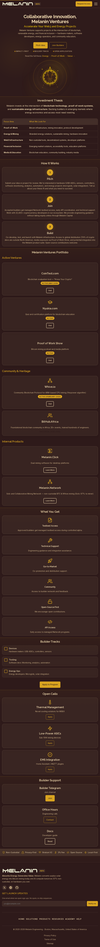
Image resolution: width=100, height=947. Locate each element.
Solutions (32, 919)
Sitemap (50, 943)
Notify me (92, 904)
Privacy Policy (50, 935)
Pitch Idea (40, 45)
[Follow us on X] (4, 887)
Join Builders (58, 45)
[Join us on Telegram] (10, 887)
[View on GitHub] (17, 887)
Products (44, 919)
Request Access (83, 4)
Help (78, 919)
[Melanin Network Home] (21, 4)
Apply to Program (50, 684)
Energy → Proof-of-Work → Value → (58, 56)
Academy (70, 919)
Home (21, 919)
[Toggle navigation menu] (96, 4)
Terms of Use (50, 939)
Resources (58, 919)
